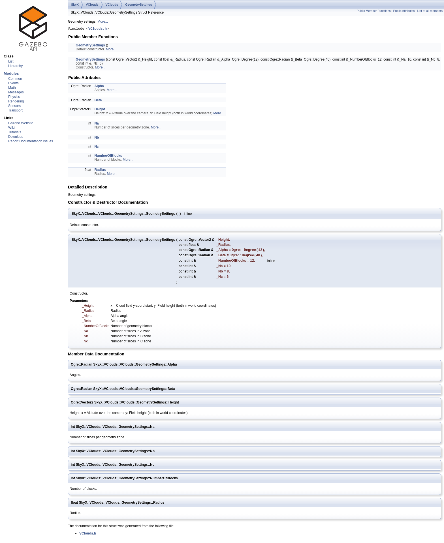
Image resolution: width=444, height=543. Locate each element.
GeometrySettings (138, 4)
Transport (15, 110)
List (11, 61)
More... (102, 21)
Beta (98, 101)
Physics (14, 97)
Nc (96, 147)
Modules (11, 73)
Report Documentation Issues (30, 141)
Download (15, 137)
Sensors (14, 106)
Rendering (16, 101)
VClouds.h (97, 29)
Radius (100, 171)
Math (12, 88)
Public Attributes (404, 10)
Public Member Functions (374, 10)
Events (13, 83)
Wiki (11, 128)
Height (99, 110)
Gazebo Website (20, 123)
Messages (16, 92)
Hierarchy (15, 66)
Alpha (99, 87)
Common (15, 79)
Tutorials (14, 132)
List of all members (430, 10)
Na (96, 124)
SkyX (75, 4)
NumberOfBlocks (108, 156)
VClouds (92, 4)
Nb (96, 138)
